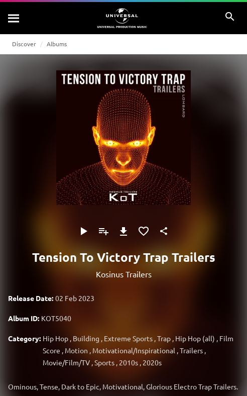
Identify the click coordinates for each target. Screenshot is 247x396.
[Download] (123, 231)
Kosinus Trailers (124, 274)
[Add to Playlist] (103, 231)
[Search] (14, 18)
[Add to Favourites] (144, 231)
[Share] (164, 231)
